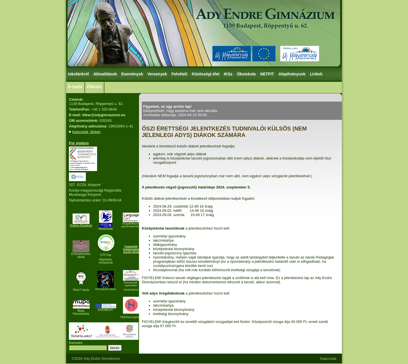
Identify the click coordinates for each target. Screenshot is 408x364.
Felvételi (179, 74)
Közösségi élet (206, 73)
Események (132, 73)
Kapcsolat (328, 358)
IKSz (228, 73)
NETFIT (267, 74)
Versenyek (157, 73)
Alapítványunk (292, 73)
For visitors (79, 143)
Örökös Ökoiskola (81, 225)
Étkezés (94, 86)
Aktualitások (105, 74)
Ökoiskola (246, 73)
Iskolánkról (78, 73)
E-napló (75, 86)
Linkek (316, 73)
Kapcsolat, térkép (86, 132)
